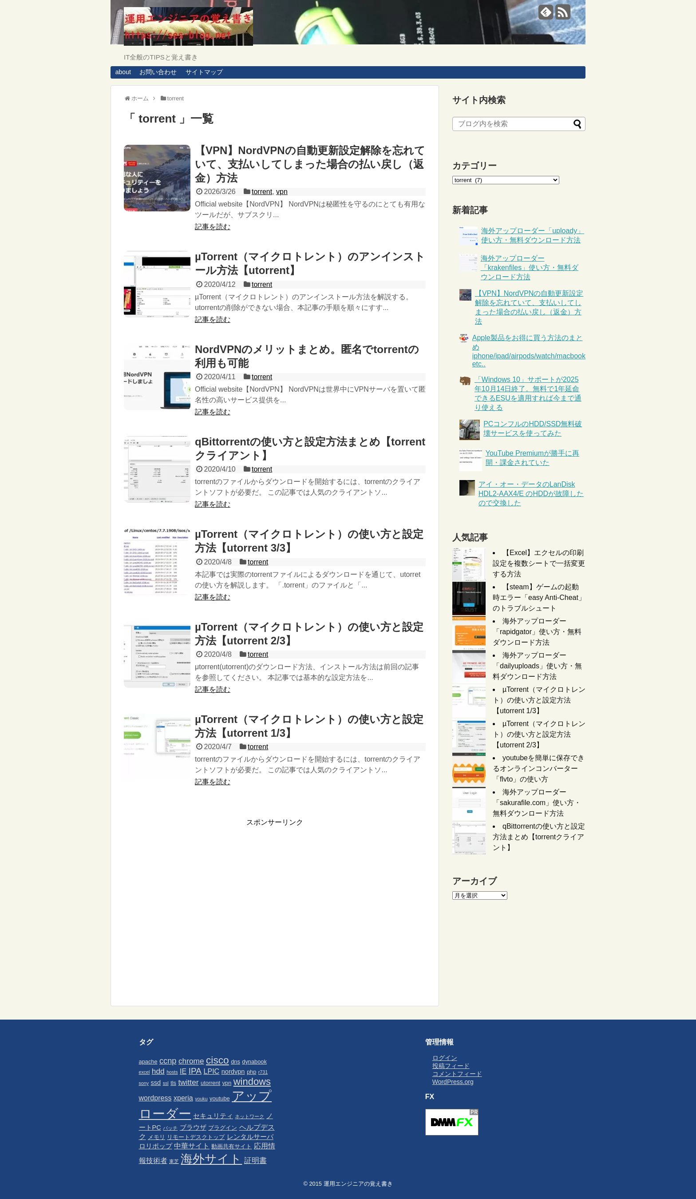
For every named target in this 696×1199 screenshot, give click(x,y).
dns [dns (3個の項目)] (235, 1061)
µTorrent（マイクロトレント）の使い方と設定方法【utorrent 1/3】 (539, 700)
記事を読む (212, 226)
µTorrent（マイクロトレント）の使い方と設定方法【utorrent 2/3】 (539, 734)
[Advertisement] (198, 912)
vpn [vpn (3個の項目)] (227, 1083)
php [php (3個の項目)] (251, 1071)
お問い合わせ (158, 71)
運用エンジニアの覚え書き (358, 1183)
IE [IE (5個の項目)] (183, 1071)
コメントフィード (457, 1073)
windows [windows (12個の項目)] (252, 1081)
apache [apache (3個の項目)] (148, 1061)
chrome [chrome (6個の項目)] (191, 1060)
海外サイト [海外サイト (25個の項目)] (211, 1159)
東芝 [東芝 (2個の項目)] (174, 1161)
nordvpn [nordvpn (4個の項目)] (233, 1071)
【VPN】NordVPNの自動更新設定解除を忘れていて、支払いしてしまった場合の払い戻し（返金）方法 (310, 164)
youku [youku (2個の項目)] (201, 1098)
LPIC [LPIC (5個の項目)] (212, 1071)
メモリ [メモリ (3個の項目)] (156, 1137)
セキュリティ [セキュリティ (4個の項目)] (213, 1116)
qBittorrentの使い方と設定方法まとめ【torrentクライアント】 (539, 836)
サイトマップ (204, 71)
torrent (262, 191)
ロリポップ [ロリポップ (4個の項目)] (155, 1146)
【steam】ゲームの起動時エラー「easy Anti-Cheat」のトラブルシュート (539, 597)
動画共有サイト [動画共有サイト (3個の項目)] (231, 1146)
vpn (282, 191)
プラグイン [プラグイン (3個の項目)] (222, 1127)
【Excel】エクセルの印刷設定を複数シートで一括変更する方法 (539, 563)
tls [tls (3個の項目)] (173, 1083)
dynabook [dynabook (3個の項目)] (254, 1061)
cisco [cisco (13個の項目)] (217, 1060)
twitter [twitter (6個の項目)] (188, 1082)
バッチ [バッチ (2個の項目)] (170, 1128)
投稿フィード (451, 1065)
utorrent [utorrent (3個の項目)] (210, 1083)
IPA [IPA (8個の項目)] (195, 1071)
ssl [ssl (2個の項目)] (166, 1083)
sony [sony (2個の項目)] (144, 1083)
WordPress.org (453, 1081)
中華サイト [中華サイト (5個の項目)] (192, 1146)
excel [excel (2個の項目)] (144, 1072)
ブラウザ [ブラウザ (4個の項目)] (193, 1127)
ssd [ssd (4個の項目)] (155, 1082)
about (123, 71)
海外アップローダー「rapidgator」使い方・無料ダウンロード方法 (537, 631)
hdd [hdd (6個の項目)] (158, 1071)
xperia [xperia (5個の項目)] (183, 1098)
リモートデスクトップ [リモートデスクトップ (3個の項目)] (196, 1137)
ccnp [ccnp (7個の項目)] (167, 1060)
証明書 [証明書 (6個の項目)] (255, 1160)
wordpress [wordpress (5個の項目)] (155, 1098)
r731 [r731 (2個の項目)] (263, 1072)
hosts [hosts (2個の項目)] (172, 1072)
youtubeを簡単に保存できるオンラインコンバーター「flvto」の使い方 (539, 768)
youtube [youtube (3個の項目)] (220, 1098)
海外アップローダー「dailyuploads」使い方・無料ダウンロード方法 (537, 665)
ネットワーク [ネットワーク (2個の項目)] (249, 1116)
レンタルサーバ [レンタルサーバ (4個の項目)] (250, 1136)
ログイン (444, 1057)
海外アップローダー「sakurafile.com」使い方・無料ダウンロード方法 (537, 802)
